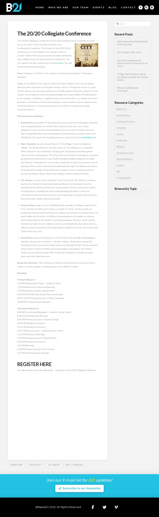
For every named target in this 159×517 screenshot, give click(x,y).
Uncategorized (123, 177)
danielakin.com (89, 137)
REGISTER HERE (34, 364)
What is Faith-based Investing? (127, 89)
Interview (121, 127)
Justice (119, 134)
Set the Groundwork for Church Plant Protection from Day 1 (132, 63)
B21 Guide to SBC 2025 (129, 52)
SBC (118, 171)
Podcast (120, 165)
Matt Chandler (74, 465)
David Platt (35, 465)
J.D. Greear (53, 465)
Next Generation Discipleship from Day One (132, 43)
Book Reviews (123, 115)
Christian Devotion (125, 121)
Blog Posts (121, 109)
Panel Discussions (125, 152)
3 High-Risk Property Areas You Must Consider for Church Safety (132, 77)
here (61, 63)
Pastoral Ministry (124, 159)
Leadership (121, 140)
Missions (120, 146)
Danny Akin (16, 465)
